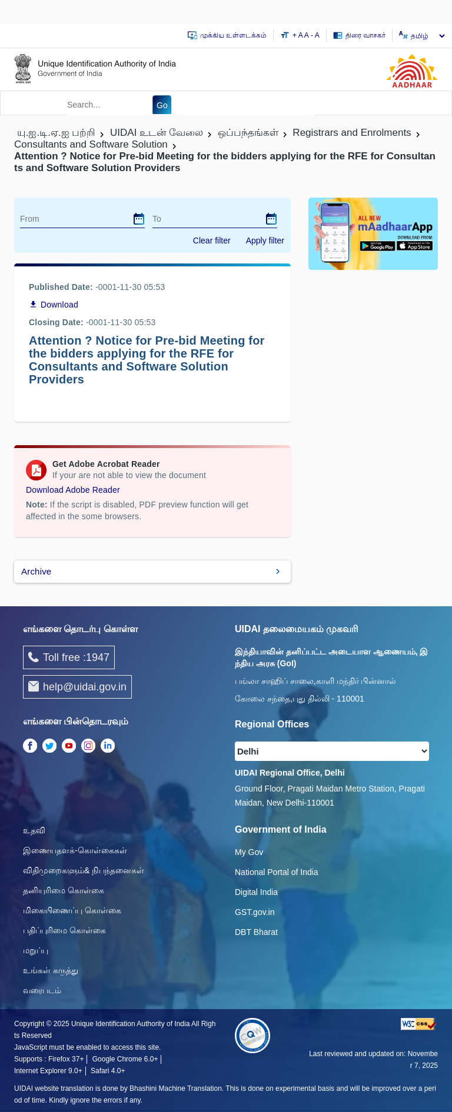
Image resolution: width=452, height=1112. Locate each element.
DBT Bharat (256, 932)
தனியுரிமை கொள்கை (63, 890)
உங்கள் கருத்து (50, 970)
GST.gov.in (254, 912)
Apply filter (265, 240)
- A (315, 35)
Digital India (256, 892)
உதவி (34, 830)
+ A (298, 35)
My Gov (249, 852)
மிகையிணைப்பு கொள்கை (72, 910)
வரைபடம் (42, 990)
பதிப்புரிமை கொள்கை (64, 930)
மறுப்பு (35, 950)
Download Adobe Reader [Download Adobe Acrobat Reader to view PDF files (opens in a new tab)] (73, 490)
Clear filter (212, 240)
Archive (36, 571)
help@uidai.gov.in (77, 686)
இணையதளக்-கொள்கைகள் (75, 850)
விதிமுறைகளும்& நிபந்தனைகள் (83, 870)
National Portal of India (276, 872)
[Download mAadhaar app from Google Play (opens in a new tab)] (373, 233)
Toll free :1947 (68, 657)
